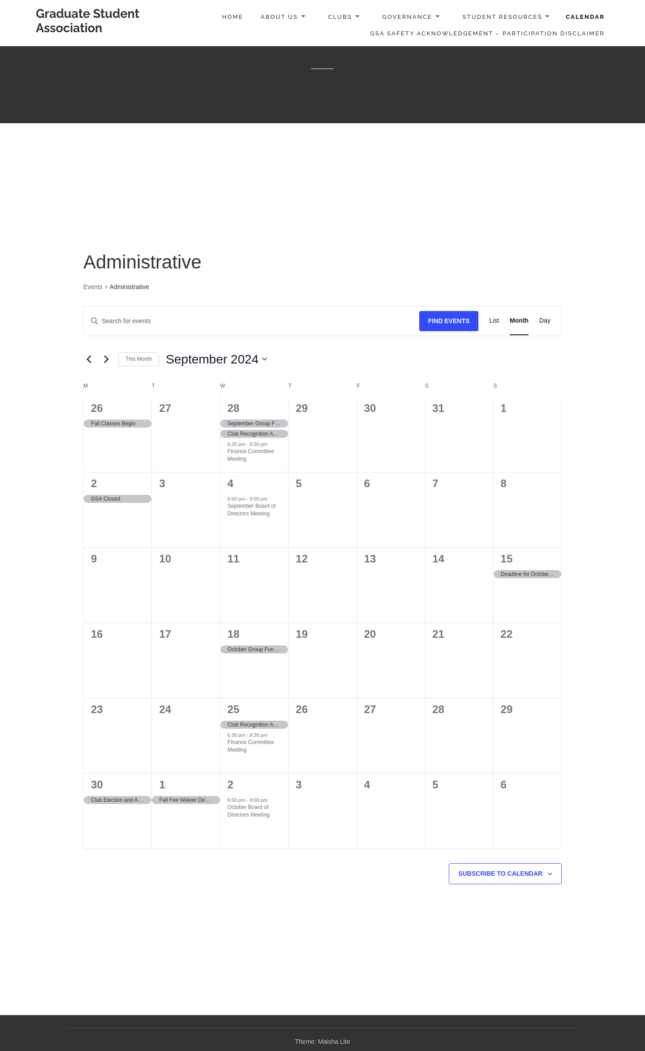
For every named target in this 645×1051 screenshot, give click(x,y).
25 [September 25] (234, 709)
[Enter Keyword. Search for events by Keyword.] (251, 321)
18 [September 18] (234, 634)
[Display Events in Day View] (544, 321)
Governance (407, 16)
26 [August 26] (97, 408)
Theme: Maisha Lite (322, 1041)
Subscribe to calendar (500, 873)
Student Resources (502, 16)
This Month (138, 359)
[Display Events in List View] (494, 321)
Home (232, 16)
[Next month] (106, 359)
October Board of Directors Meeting (249, 811)
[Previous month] (88, 359)
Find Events (449, 320)
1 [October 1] (162, 785)
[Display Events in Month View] (519, 321)
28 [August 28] (234, 408)
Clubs (340, 16)
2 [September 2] (94, 483)
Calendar (585, 16)
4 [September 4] (230, 483)
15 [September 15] (507, 559)
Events (93, 286)
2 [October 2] (230, 785)
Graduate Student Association (87, 21)
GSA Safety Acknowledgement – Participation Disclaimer (487, 33)
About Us (279, 16)
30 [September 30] (97, 785)
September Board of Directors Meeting (251, 510)
